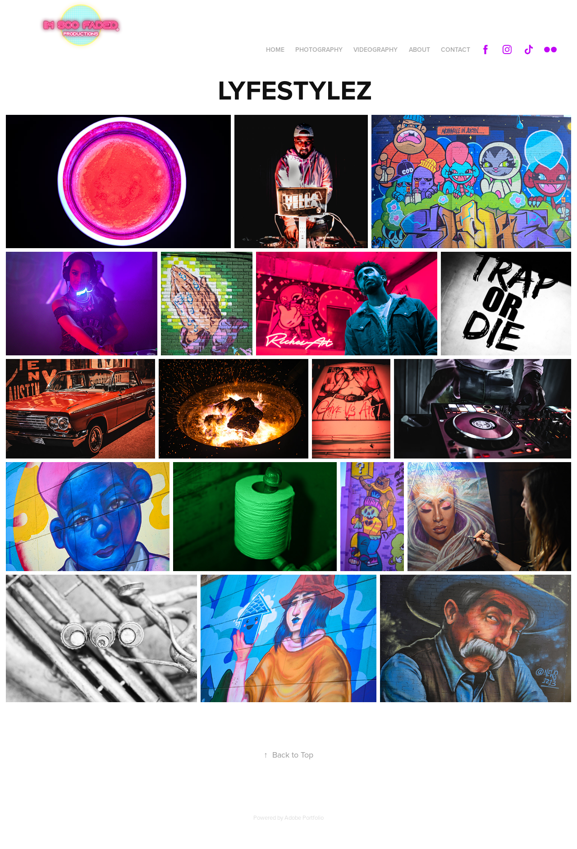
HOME (275, 49)
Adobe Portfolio (304, 817)
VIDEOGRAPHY (375, 49)
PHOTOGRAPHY (319, 49)
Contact (455, 49)
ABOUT (419, 49)
